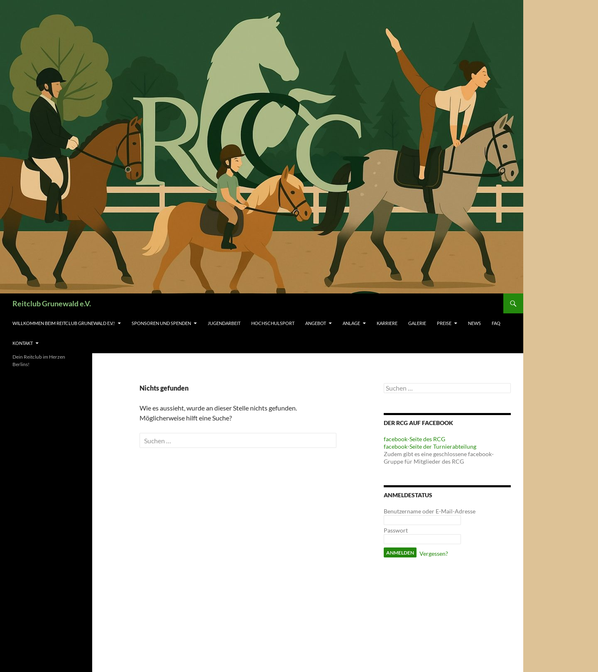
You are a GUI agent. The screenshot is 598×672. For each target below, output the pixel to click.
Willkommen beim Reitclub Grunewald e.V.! (63, 323)
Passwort (396, 530)
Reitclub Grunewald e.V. (51, 303)
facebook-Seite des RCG (414, 438)
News (474, 323)
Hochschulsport (272, 323)
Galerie (417, 323)
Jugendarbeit (224, 323)
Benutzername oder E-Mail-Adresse (429, 511)
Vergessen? (433, 553)
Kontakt (22, 343)
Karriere (387, 323)
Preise (444, 323)
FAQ (496, 323)
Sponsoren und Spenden (161, 323)
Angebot (315, 323)
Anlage (351, 323)
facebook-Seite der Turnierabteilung (430, 446)
